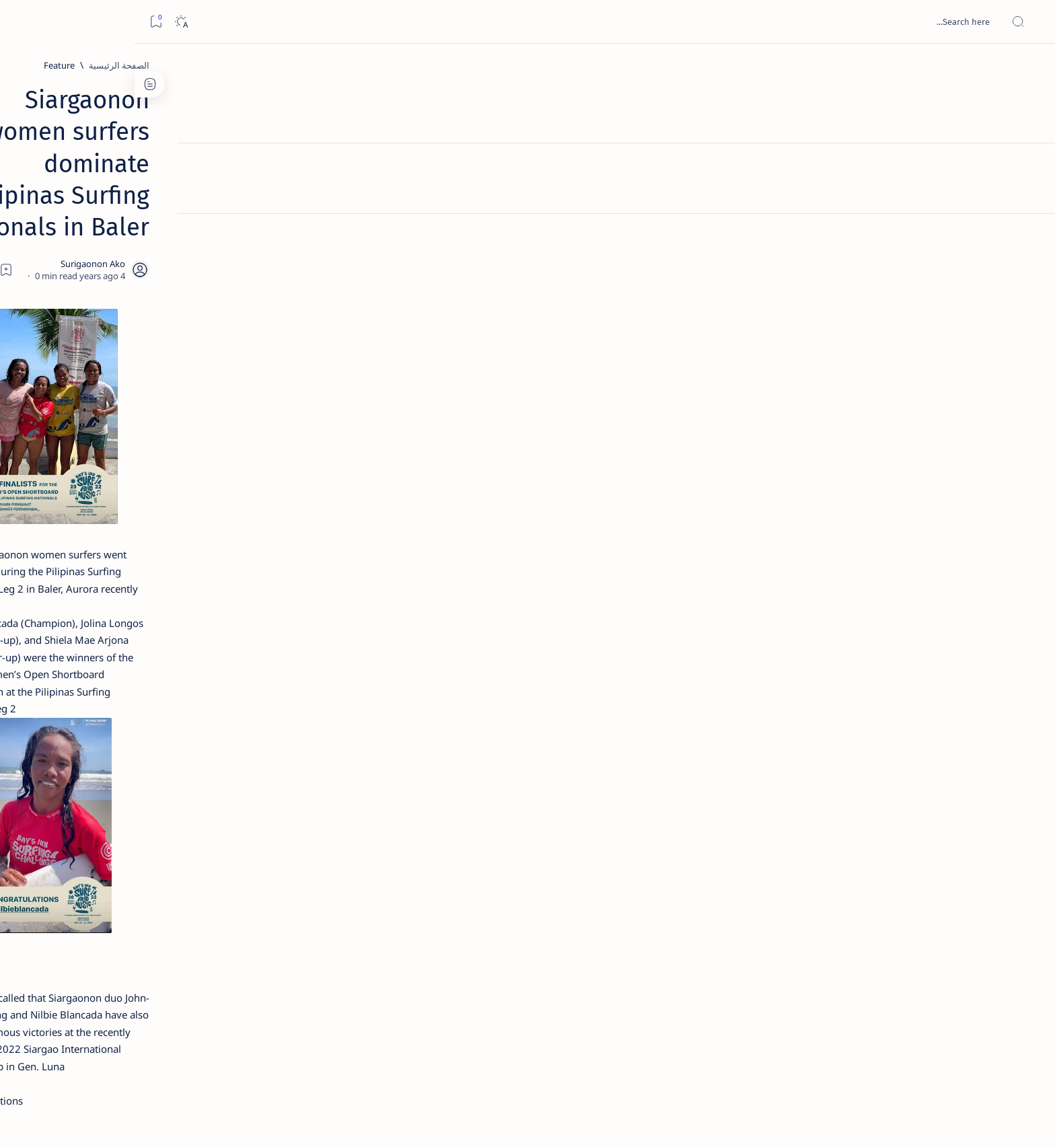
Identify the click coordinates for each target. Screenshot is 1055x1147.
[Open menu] (1030, 22)
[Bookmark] (21, 22)
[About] (1030, 164)
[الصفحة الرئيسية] (1030, 67)
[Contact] (1030, 191)
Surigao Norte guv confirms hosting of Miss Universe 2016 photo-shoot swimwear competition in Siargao (226, 479)
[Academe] (178, 703)
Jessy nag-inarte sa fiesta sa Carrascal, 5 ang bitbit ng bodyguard (230, 324)
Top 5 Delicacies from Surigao (226, 228)
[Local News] (724, 962)
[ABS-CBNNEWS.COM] (275, 703)
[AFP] (178, 737)
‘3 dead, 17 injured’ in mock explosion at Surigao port (233, 553)
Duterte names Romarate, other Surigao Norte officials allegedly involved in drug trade (219, 398)
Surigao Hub (864, 1121)
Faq (185, 813)
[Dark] (46, 22)
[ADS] (275, 737)
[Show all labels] (289, 768)
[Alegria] (232, 365)
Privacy (219, 813)
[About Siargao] (178, 670)
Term (311, 813)
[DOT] (232, 439)
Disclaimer (267, 813)
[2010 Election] (178, 636)
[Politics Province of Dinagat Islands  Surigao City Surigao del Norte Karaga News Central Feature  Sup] (275, 636)
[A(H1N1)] (275, 670)
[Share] (371, 171)
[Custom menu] (1030, 235)
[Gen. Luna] (789, 962)
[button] (669, 961)
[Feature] (782, 65)
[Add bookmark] (407, 171)
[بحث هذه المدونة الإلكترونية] (789, 21)
